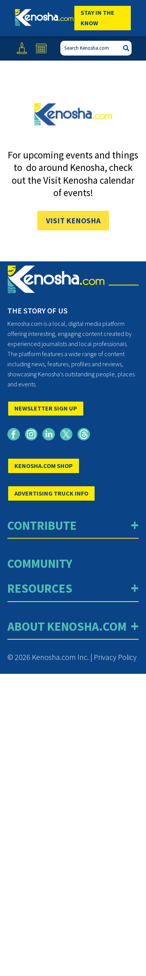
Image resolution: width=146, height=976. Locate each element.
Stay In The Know (97, 18)
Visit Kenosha (73, 220)
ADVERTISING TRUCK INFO (51, 493)
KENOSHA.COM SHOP (43, 466)
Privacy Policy (115, 657)
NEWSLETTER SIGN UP (45, 408)
